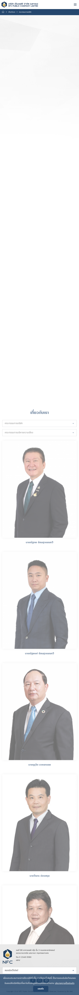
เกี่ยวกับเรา (11, 12)
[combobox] (39, 812)
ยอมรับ (41, 988)
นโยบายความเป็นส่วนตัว (64, 983)
